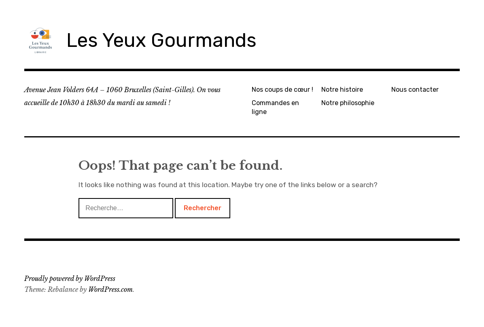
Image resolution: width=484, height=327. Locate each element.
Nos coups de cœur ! (282, 89)
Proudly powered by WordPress (69, 278)
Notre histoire (342, 89)
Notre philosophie (347, 103)
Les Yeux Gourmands (161, 40)
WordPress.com (110, 289)
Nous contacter (415, 89)
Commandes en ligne (275, 107)
